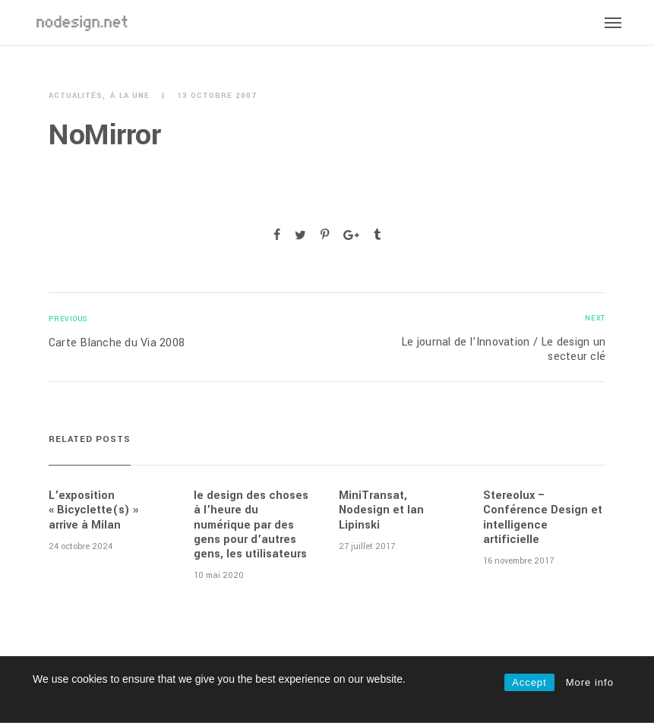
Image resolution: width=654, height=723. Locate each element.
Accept (529, 682)
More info (590, 682)
